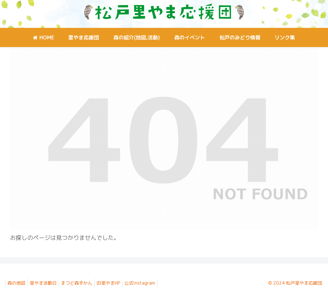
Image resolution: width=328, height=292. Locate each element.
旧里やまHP (116, 283)
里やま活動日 (46, 283)
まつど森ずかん (82, 283)
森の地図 (18, 283)
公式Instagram (150, 283)
